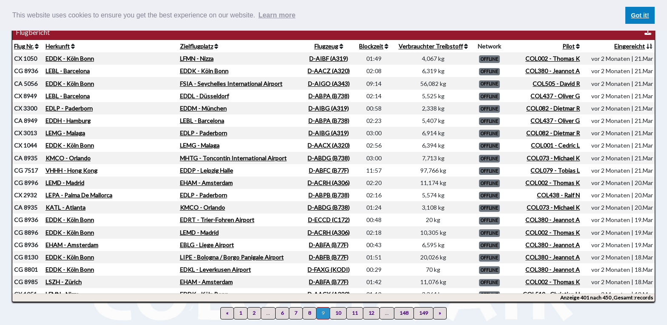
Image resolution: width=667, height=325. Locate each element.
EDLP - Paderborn (69, 108)
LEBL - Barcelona (68, 70)
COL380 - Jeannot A (552, 70)
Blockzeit (371, 46)
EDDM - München (203, 108)
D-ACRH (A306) (329, 182)
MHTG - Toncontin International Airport (233, 158)
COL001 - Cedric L (555, 145)
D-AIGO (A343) (329, 83)
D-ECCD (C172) (329, 219)
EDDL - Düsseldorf (204, 96)
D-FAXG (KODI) (329, 269)
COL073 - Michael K (553, 158)
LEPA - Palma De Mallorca (79, 195)
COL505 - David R (556, 83)
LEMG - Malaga (65, 133)
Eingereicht (629, 46)
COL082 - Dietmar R (553, 108)
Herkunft (58, 46)
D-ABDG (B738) (329, 158)
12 (371, 313)
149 (423, 313)
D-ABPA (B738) (328, 96)
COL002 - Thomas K (552, 58)
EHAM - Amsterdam (206, 182)
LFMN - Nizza (197, 58)
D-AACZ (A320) (329, 70)
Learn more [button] (276, 15)
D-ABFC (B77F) (329, 170)
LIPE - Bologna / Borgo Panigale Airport (232, 257)
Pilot (568, 46)
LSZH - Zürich (64, 281)
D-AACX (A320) (329, 145)
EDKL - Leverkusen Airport (215, 269)
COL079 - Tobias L (555, 170)
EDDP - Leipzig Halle (206, 170)
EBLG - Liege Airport (207, 244)
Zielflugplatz (196, 46)
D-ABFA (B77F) (328, 244)
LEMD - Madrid (65, 182)
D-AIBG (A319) (328, 108)
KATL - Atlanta (66, 207)
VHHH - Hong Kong (71, 170)
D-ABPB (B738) (328, 195)
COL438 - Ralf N (558, 195)
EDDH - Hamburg (68, 120)
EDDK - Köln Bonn (70, 58)
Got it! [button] (640, 15)
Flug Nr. (24, 46)
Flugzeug (326, 46)
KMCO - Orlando (68, 158)
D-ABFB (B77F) (328, 257)
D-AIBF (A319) (328, 58)
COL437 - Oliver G (555, 96)
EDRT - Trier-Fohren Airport (217, 219)
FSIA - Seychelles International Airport (231, 83)
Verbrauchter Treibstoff (431, 46)
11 (355, 313)
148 (403, 313)
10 (338, 313)
